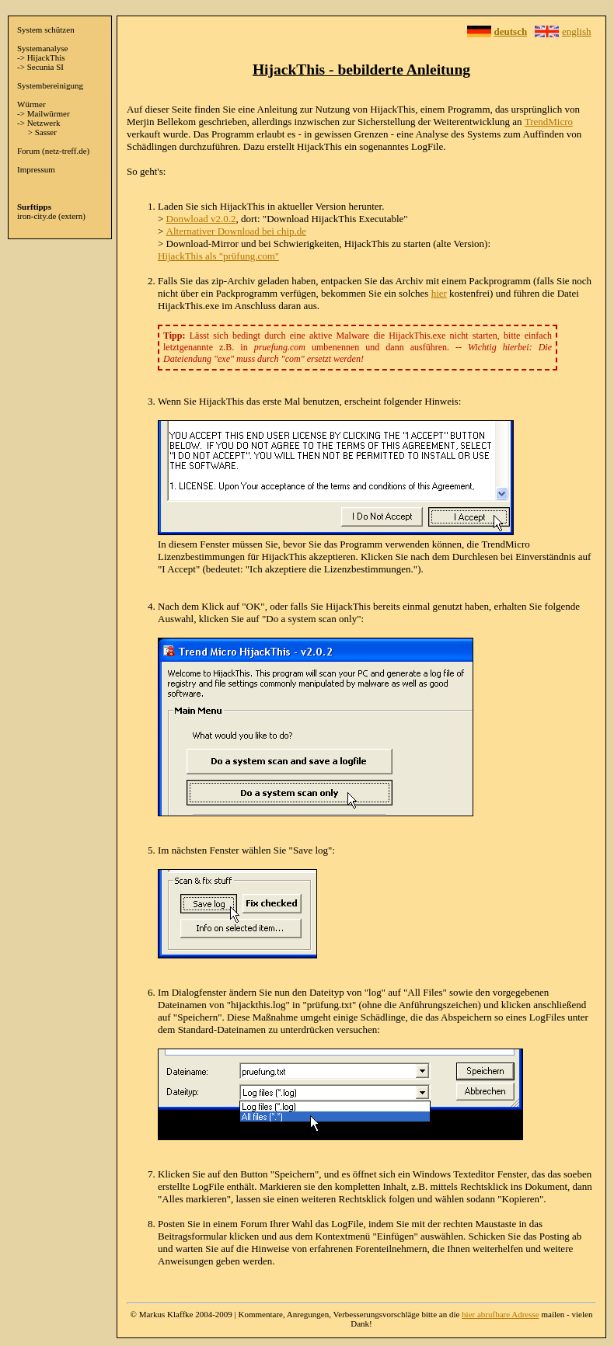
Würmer (31, 104)
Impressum (36, 169)
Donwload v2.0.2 (201, 218)
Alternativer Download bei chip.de (236, 231)
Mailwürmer (48, 113)
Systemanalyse (42, 48)
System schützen (46, 29)
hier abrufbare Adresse (500, 1314)
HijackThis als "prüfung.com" (218, 256)
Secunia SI (45, 66)
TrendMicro (549, 121)
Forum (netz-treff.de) (53, 150)
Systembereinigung (50, 85)
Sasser (46, 132)
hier (439, 293)
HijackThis (46, 57)
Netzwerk (44, 122)
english (576, 31)
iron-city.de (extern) (51, 216)
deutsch (511, 31)
